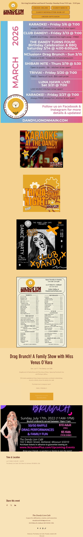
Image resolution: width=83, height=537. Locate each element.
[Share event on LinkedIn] (15, 505)
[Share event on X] (11, 505)
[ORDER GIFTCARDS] (51, 16)
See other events (41, 397)
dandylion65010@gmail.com (41, 520)
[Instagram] (43, 528)
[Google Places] (38, 528)
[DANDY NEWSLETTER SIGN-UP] (51, 12)
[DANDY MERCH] (60, 8)
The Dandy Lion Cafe (41, 515)
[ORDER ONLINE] (41, 8)
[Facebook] (40, 528)
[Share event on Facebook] (7, 505)
